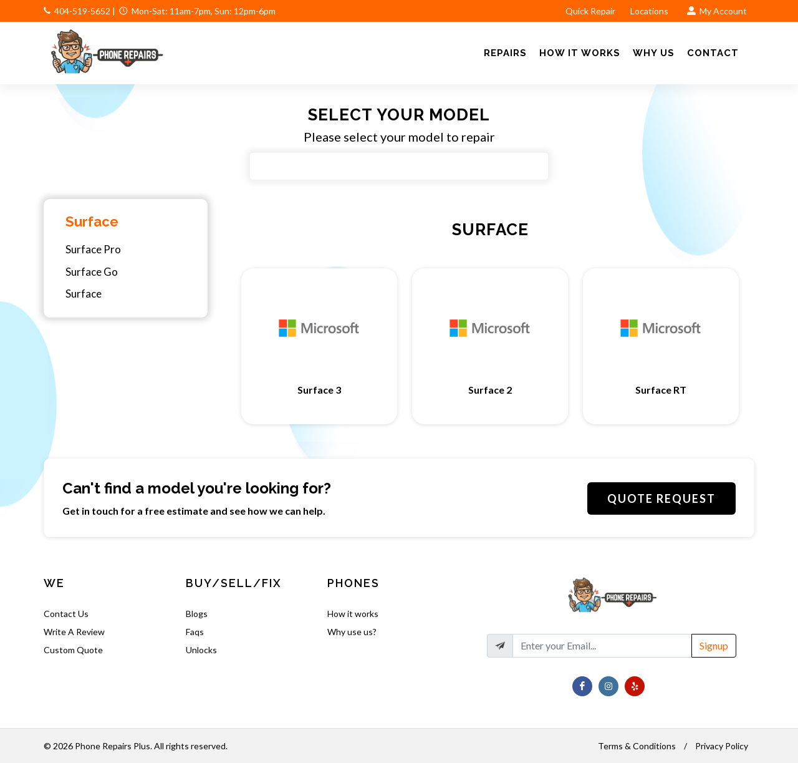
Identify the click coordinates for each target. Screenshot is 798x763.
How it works (352, 613)
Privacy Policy (721, 746)
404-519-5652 (82, 11)
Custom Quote (73, 649)
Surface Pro (93, 249)
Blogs (197, 613)
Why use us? (352, 631)
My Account (717, 11)
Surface (91, 221)
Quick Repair (590, 11)
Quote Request (661, 498)
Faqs (195, 631)
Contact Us (66, 613)
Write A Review (74, 631)
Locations (650, 11)
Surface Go (91, 271)
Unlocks (201, 649)
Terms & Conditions (637, 746)
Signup (713, 645)
